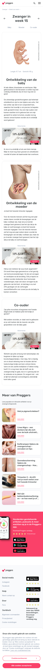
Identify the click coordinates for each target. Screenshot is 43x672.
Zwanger (4, 9)
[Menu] (39, 3)
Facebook (5, 586)
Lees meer (20, 419)
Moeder (21, 27)
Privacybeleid (7, 618)
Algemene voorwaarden (11, 615)
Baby (9, 27)
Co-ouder (33, 27)
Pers (4, 605)
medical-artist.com (38, 45)
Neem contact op (8, 596)
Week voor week (14, 9)
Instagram (6, 582)
